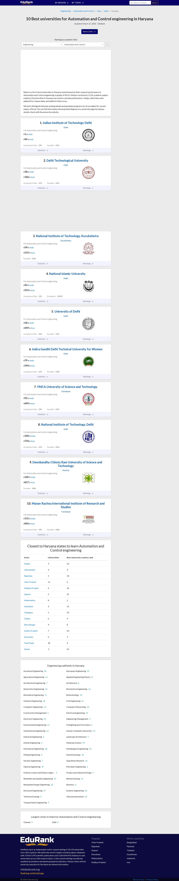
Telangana (28, 612)
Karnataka (28, 637)
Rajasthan (28, 576)
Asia (99, 11)
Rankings (88, 150)
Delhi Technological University (66, 160)
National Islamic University (66, 273)
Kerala (27, 649)
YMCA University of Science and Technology (65, 387)
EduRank (101, 23)
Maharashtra (29, 600)
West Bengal (29, 624)
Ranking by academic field (66, 39)
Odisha (27, 618)
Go (107, 44)
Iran (128, 862)
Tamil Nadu (29, 643)
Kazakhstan (132, 854)
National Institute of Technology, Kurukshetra (66, 236)
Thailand (130, 850)
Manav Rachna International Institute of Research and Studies (66, 505)
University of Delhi (65, 311)
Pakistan (130, 846)
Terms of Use (138, 879)
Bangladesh (132, 842)
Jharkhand (28, 606)
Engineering (66, 11)
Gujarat (27, 594)
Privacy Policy (152, 879)
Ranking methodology (32, 873)
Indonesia (131, 858)
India (106, 11)
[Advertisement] (42, 71)
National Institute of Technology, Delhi (66, 424)
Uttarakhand (29, 570)
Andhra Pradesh (31, 631)
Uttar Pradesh (30, 582)
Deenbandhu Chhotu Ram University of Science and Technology (65, 464)
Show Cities (89, 31)
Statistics (43, 150)
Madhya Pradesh (31, 588)
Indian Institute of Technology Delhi (66, 123)
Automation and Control (84, 11)
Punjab (27, 563)
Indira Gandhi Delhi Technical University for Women (65, 349)
